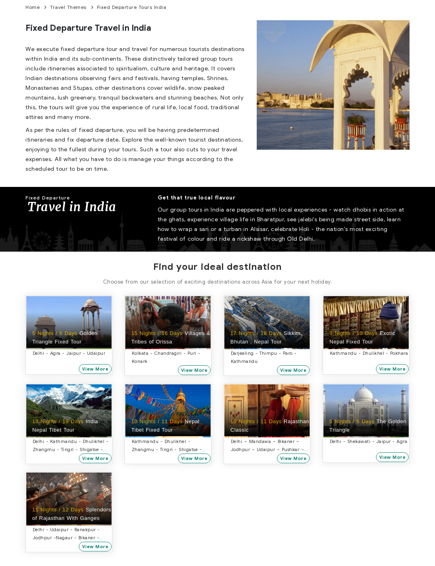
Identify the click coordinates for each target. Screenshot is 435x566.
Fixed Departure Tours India (132, 7)
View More (95, 369)
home (32, 7)
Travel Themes (68, 7)
